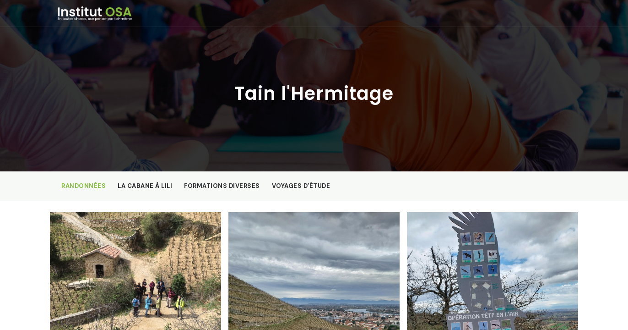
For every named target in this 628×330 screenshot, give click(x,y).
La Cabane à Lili (145, 186)
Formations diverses (222, 186)
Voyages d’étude (301, 186)
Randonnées (83, 186)
